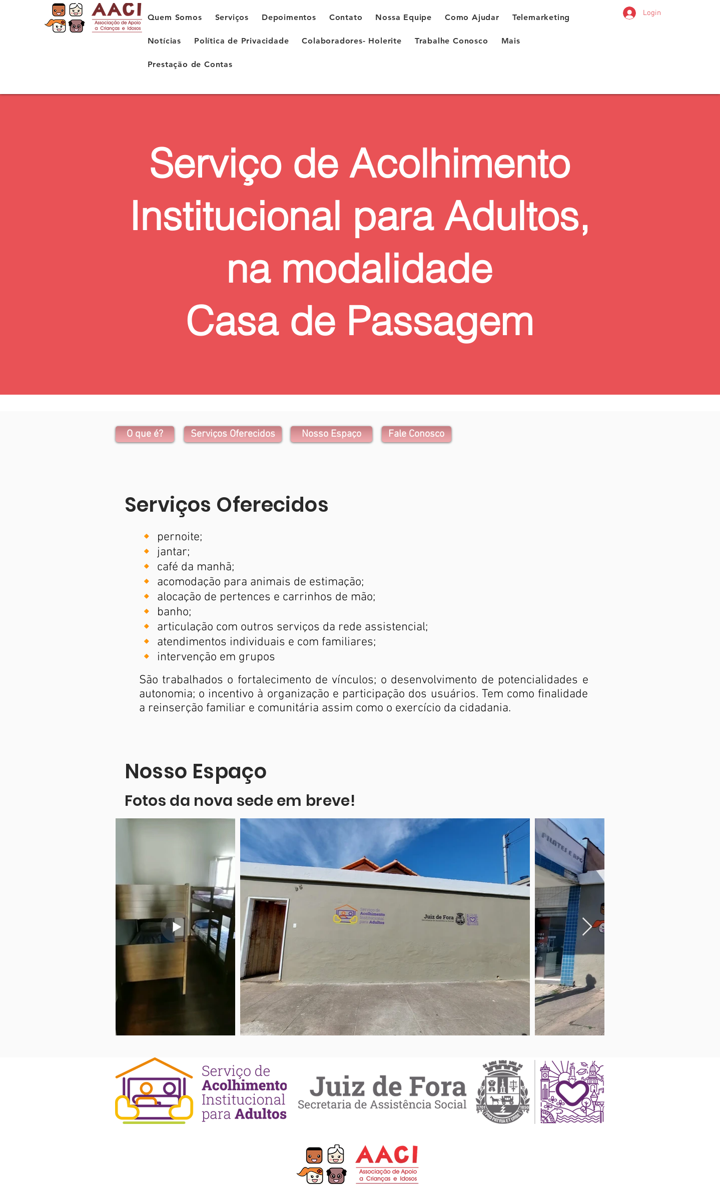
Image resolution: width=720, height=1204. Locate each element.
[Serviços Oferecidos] (233, 434)
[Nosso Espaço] (331, 434)
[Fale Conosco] (416, 434)
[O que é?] (145, 434)
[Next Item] (587, 927)
